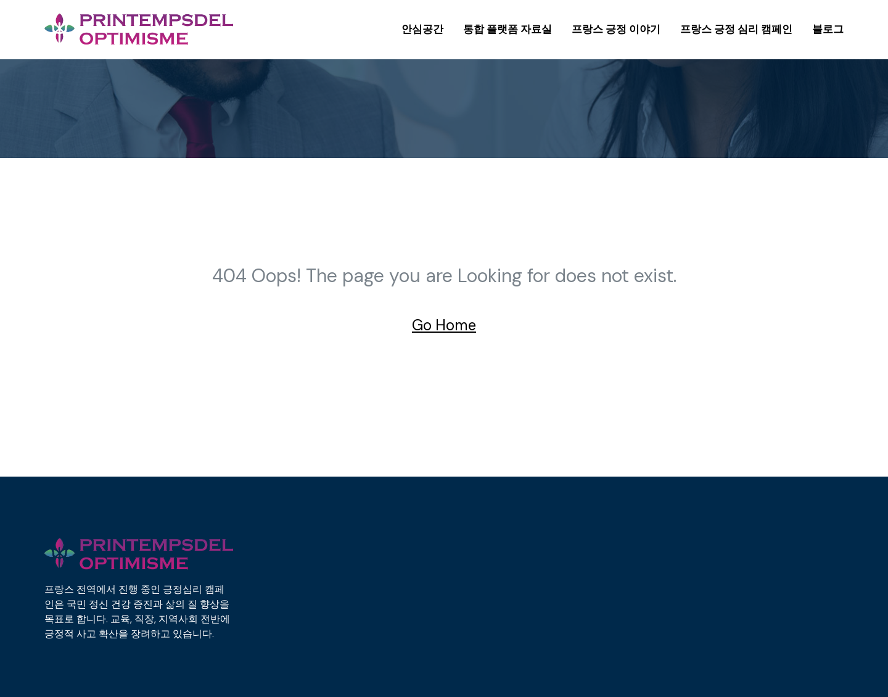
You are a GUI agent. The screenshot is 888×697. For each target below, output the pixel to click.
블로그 (828, 29)
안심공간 (422, 29)
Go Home (444, 325)
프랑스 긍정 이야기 (616, 29)
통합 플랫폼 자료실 (507, 29)
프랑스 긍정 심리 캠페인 (736, 29)
